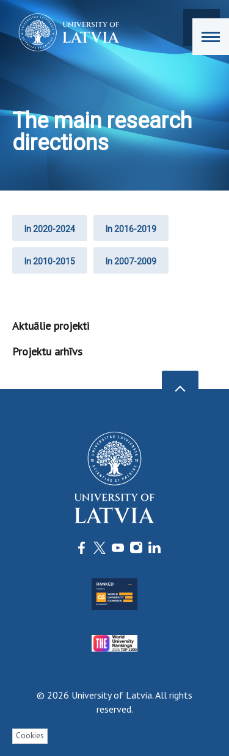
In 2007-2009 (131, 261)
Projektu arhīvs (47, 351)
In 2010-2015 (49, 261)
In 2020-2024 (49, 229)
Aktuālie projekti (50, 326)
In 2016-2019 (131, 229)
